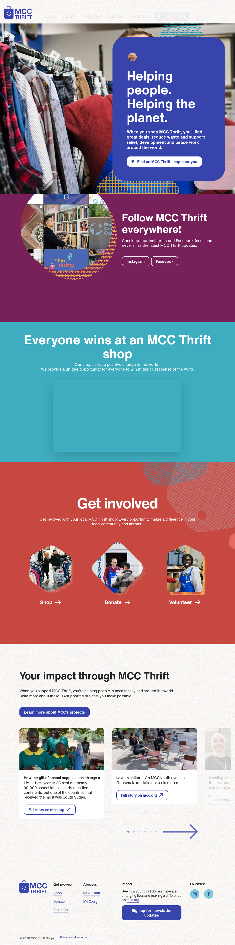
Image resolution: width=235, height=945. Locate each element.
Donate (69, 16)
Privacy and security (73, 937)
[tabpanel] (62, 773)
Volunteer (92, 16)
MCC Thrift (91, 892)
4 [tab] (145, 832)
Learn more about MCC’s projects (54, 712)
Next (180, 832)
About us (139, 16)
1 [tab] (128, 832)
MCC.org (90, 901)
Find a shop (174, 16)
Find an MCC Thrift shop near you (167, 161)
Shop (50, 16)
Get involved (62, 884)
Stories (116, 16)
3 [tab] (139, 832)
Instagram (136, 261)
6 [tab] (156, 832)
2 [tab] (134, 832)
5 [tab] (150, 832)
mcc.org (133, 899)
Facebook (165, 261)
